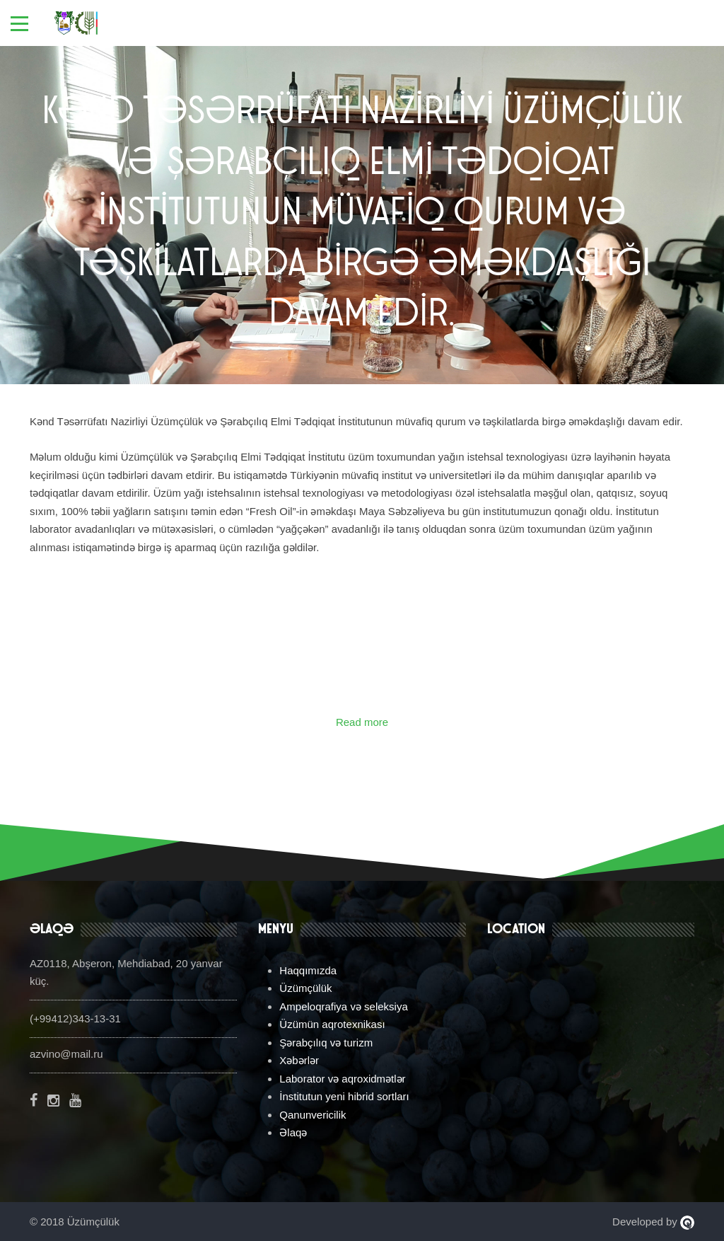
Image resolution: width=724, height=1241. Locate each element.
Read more (362, 722)
